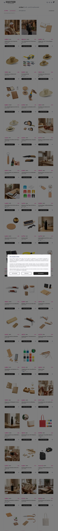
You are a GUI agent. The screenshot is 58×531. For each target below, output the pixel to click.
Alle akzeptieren (41, 273)
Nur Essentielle (14, 273)
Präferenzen (26, 273)
